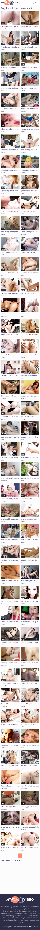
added (3, 49)
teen (2, 132)
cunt (2, 727)
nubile (23, 727)
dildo (2, 91)
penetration (5, 70)
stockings (24, 788)
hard (22, 214)
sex (2, 604)
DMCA (36, 927)
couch (3, 152)
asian (3, 214)
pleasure (4, 768)
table (22, 337)
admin (3, 357)
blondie (23, 357)
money (3, 398)
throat (23, 501)
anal (22, 29)
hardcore (23, 706)
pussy (23, 132)
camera (23, 234)
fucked (3, 296)
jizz (2, 563)
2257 (31, 927)
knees (23, 70)
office (3, 542)
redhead (4, 788)
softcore (23, 111)
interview (4, 809)
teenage (4, 706)
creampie (24, 296)
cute (22, 542)
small (3, 234)
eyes (2, 275)
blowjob (3, 29)
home (23, 645)
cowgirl (3, 686)
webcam (23, 152)
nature (23, 91)
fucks (3, 583)
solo (22, 563)
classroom (4, 337)
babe (2, 378)
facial (3, 173)
